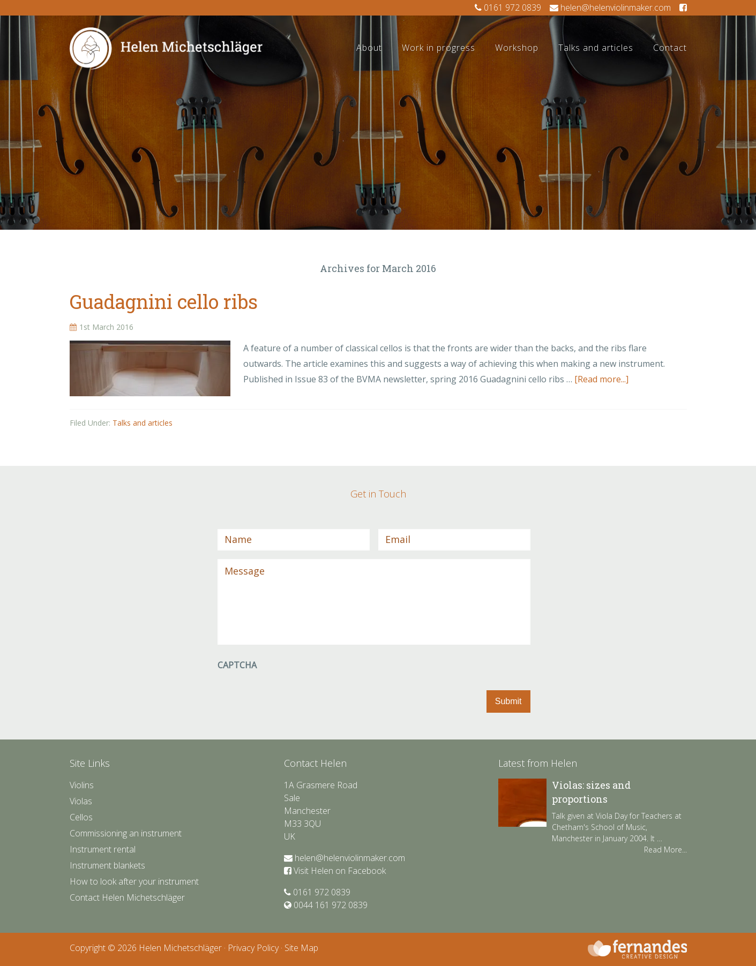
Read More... (665, 849)
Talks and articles (143, 423)
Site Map (301, 948)
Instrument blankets (107, 865)
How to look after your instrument (134, 881)
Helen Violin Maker (166, 67)
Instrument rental (103, 849)
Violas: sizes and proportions (591, 792)
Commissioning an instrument (126, 833)
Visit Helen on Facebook (335, 871)
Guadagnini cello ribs (164, 301)
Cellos (81, 817)
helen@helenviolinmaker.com (610, 7)
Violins (82, 785)
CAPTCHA (237, 665)
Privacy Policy (253, 948)
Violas (81, 801)
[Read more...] (601, 379)
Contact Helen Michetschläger (127, 897)
